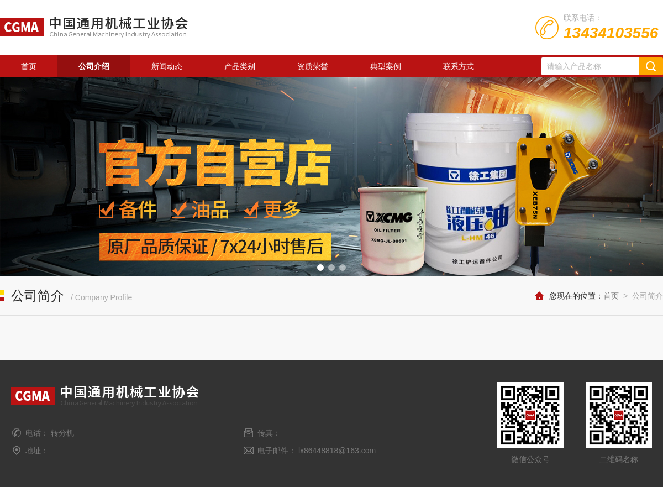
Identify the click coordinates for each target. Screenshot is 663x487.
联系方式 (458, 66)
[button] (320, 267)
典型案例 (385, 66)
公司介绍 (93, 66)
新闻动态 (166, 66)
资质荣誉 (312, 66)
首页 (28, 66)
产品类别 (239, 66)
